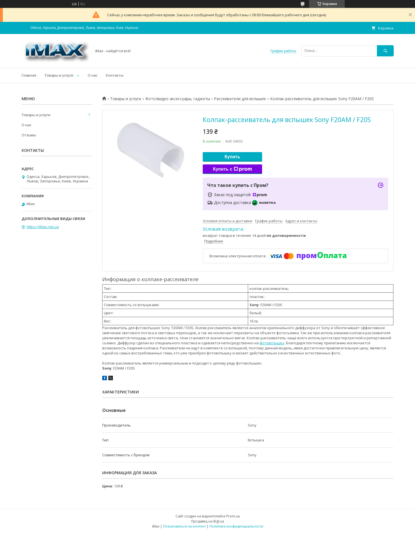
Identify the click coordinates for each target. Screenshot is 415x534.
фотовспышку (272, 342)
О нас (92, 75)
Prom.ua (233, 516)
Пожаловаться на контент (184, 526)
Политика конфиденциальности (236, 526)
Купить (232, 156)
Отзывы (29, 134)
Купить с (232, 169)
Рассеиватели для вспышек (240, 99)
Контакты (114, 75)
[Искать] (385, 50)
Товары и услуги (59, 75)
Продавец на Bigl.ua (207, 521)
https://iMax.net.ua (43, 226)
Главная (29, 75)
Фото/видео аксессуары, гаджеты (177, 99)
